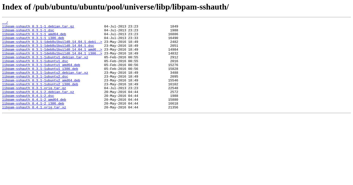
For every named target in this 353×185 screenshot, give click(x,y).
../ (5, 23)
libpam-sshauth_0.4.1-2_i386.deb (33, 120)
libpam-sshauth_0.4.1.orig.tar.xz (34, 125)
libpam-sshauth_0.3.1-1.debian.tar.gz (38, 27)
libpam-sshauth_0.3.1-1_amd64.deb (34, 37)
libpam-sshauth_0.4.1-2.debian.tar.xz (38, 106)
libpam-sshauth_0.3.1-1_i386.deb (33, 41)
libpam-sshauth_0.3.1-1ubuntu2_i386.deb (40, 97)
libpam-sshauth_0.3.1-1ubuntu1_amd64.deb (41, 74)
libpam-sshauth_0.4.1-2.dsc (28, 111)
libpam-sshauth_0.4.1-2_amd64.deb (34, 115)
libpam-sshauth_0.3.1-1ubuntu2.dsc (35, 88)
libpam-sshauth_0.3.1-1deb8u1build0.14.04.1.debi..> (52, 46)
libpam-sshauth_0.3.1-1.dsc (28, 32)
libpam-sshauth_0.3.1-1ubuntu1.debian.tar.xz (45, 64)
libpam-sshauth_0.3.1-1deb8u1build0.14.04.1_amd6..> (52, 55)
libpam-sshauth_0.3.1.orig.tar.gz (34, 101)
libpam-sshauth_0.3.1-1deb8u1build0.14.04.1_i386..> (52, 60)
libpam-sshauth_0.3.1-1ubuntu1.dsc (35, 69)
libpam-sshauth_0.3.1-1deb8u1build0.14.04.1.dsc (48, 51)
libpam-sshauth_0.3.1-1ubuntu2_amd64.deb (41, 92)
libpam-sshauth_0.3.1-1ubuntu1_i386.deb (40, 78)
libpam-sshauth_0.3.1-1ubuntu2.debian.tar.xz (45, 83)
